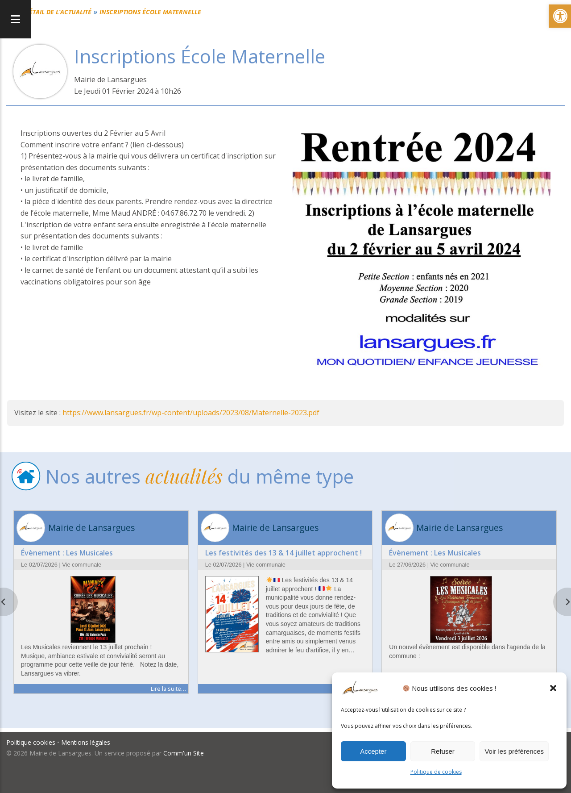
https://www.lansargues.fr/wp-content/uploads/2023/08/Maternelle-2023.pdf (191, 412)
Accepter (373, 751)
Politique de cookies (436, 772)
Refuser (443, 751)
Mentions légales (86, 742)
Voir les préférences (514, 751)
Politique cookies (31, 742)
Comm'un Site (184, 752)
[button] (553, 688)
